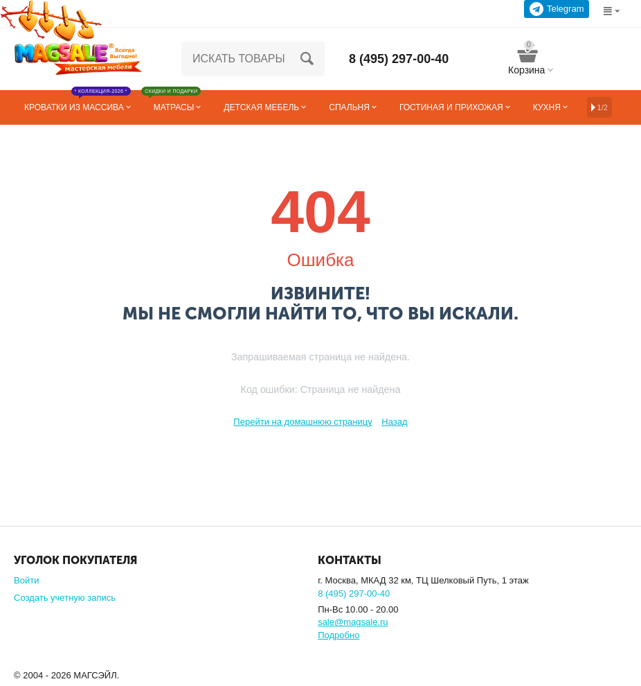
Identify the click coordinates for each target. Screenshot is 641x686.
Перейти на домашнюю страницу (302, 421)
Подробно (338, 635)
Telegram (557, 9)
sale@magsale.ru (353, 622)
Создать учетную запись (65, 597)
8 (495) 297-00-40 (399, 59)
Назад (394, 421)
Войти (26, 580)
